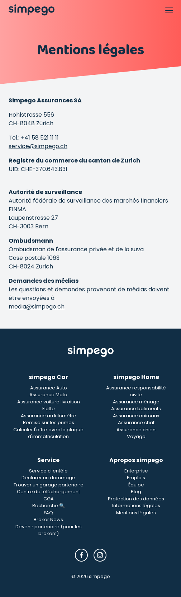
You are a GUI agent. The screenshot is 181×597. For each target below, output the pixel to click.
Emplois (136, 477)
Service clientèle (48, 470)
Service (48, 460)
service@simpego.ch (38, 146)
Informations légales (136, 505)
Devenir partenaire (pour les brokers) (48, 530)
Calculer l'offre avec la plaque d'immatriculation (48, 433)
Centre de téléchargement (48, 491)
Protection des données (136, 498)
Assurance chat (136, 422)
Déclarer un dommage (48, 477)
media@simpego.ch (37, 306)
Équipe (136, 484)
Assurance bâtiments (136, 408)
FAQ (48, 512)
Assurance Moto (48, 394)
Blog (136, 491)
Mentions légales (136, 512)
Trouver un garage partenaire (49, 484)
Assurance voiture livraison (48, 401)
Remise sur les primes (48, 422)
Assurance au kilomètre (48, 415)
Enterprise (136, 470)
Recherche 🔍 (48, 505)
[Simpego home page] (31, 10)
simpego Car (48, 377)
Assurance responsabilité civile (136, 391)
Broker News (48, 519)
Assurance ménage (136, 401)
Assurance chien (136, 429)
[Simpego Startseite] (91, 351)
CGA (48, 498)
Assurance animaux (136, 415)
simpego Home (136, 377)
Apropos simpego (136, 460)
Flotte (48, 408)
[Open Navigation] (168, 10)
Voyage (136, 436)
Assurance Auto (48, 387)
